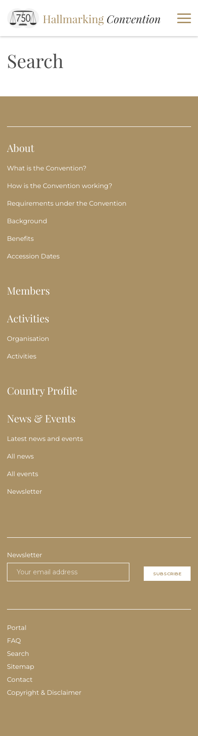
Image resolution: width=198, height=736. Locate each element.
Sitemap (20, 666)
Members (28, 290)
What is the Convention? (46, 168)
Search (18, 653)
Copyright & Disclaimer (44, 692)
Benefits (20, 238)
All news (20, 456)
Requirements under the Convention (67, 203)
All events (22, 474)
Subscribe (167, 573)
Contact (19, 679)
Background (27, 221)
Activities (28, 318)
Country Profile (42, 390)
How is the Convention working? (59, 186)
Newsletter (24, 491)
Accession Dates (33, 256)
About (20, 148)
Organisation (28, 338)
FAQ (14, 640)
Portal (16, 627)
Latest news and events (45, 438)
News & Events (41, 418)
